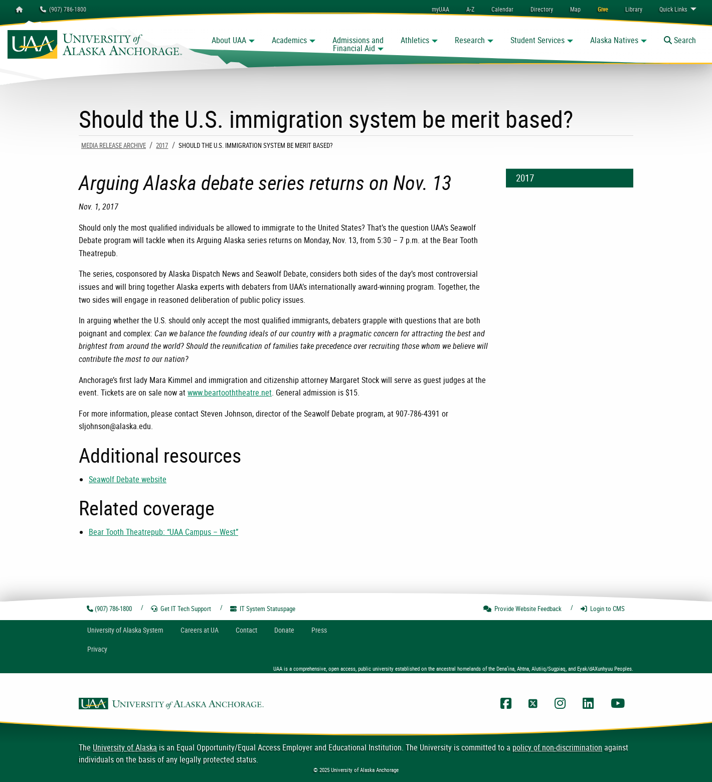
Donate (284, 630)
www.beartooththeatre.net (230, 392)
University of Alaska (125, 747)
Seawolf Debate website (127, 479)
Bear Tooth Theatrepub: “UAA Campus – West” (163, 531)
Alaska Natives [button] (614, 40)
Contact (246, 630)
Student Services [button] (537, 40)
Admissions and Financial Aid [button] (358, 44)
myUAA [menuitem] (440, 9)
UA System (125, 630)
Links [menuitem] (673, 9)
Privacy (97, 649)
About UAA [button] (229, 40)
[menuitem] (502, 9)
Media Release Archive (113, 145)
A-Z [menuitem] (470, 9)
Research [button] (470, 40)
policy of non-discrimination (557, 747)
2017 (162, 145)
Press (319, 630)
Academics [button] (289, 40)
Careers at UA (200, 630)
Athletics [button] (415, 40)
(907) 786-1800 (63, 9)
